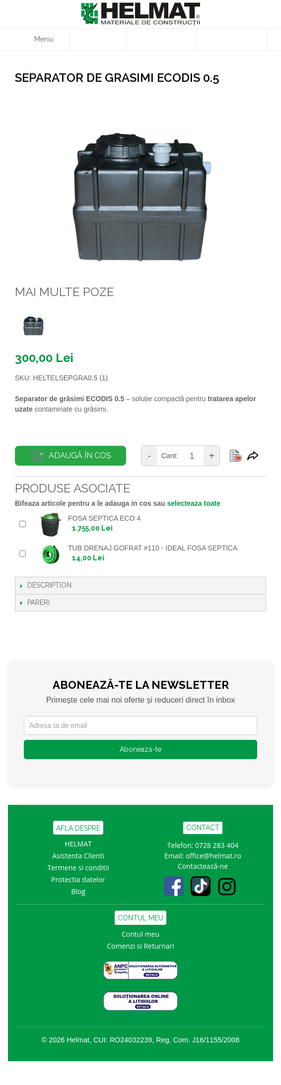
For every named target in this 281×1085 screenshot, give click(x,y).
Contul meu (140, 934)
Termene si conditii (78, 867)
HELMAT (78, 843)
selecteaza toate (193, 503)
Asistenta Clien (76, 855)
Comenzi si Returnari (140, 946)
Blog (78, 891)
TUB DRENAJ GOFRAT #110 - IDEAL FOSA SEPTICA (152, 548)
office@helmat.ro (213, 855)
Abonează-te (140, 749)
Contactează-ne (203, 866)
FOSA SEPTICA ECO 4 (104, 518)
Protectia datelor (78, 879)
